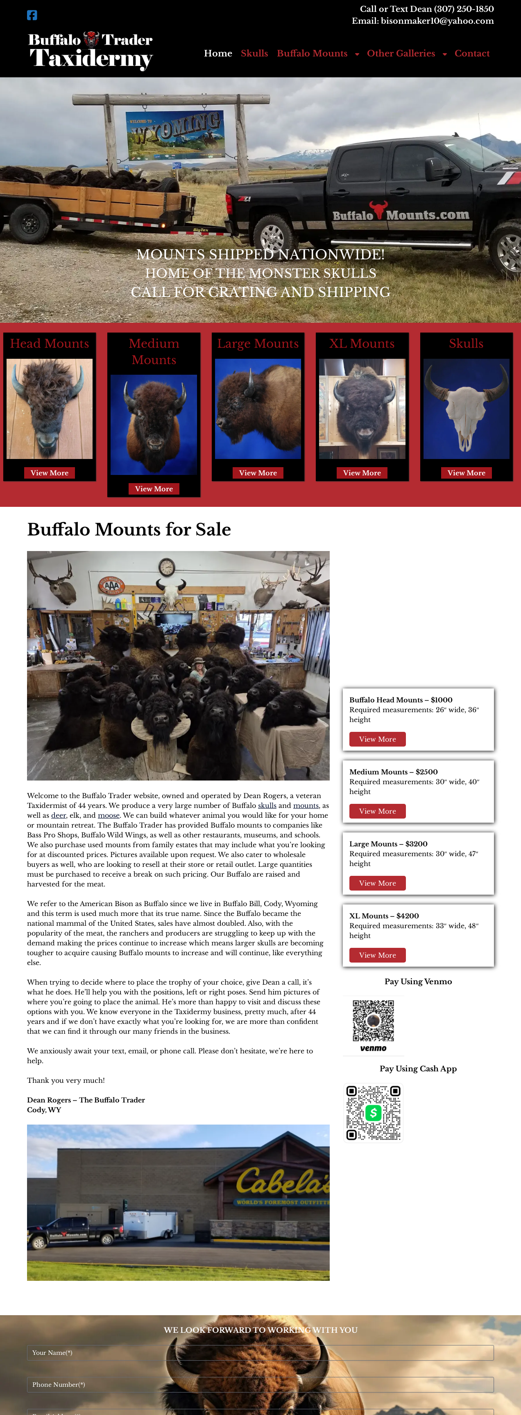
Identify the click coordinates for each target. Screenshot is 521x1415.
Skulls (254, 53)
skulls (267, 805)
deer (58, 815)
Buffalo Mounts (312, 53)
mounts (306, 805)
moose (109, 815)
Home (218, 53)
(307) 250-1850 (464, 9)
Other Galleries (401, 53)
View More (49, 473)
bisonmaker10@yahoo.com (437, 21)
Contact (472, 53)
